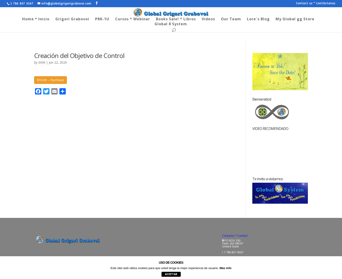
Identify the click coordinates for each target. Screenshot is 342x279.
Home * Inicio (35, 19)
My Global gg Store (295, 19)
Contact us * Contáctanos (315, 3)
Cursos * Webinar (132, 19)
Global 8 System (171, 24)
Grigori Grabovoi (72, 19)
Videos (208, 19)
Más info (226, 268)
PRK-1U (102, 19)
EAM (41, 62)
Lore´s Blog (258, 19)
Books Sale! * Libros (176, 19)
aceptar (171, 274)
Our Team (231, 19)
